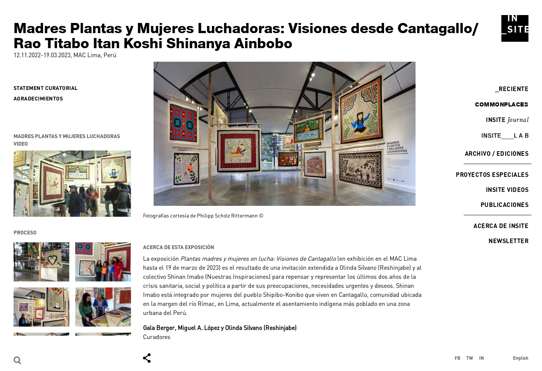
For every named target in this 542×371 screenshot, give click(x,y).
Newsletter (508, 240)
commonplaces (501, 104)
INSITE (507, 120)
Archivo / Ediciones (496, 153)
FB (457, 357)
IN (481, 357)
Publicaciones (504, 204)
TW (469, 357)
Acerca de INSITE (500, 225)
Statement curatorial (46, 88)
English (520, 357)
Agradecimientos (38, 98)
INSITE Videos (507, 189)
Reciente (511, 88)
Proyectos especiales (492, 174)
